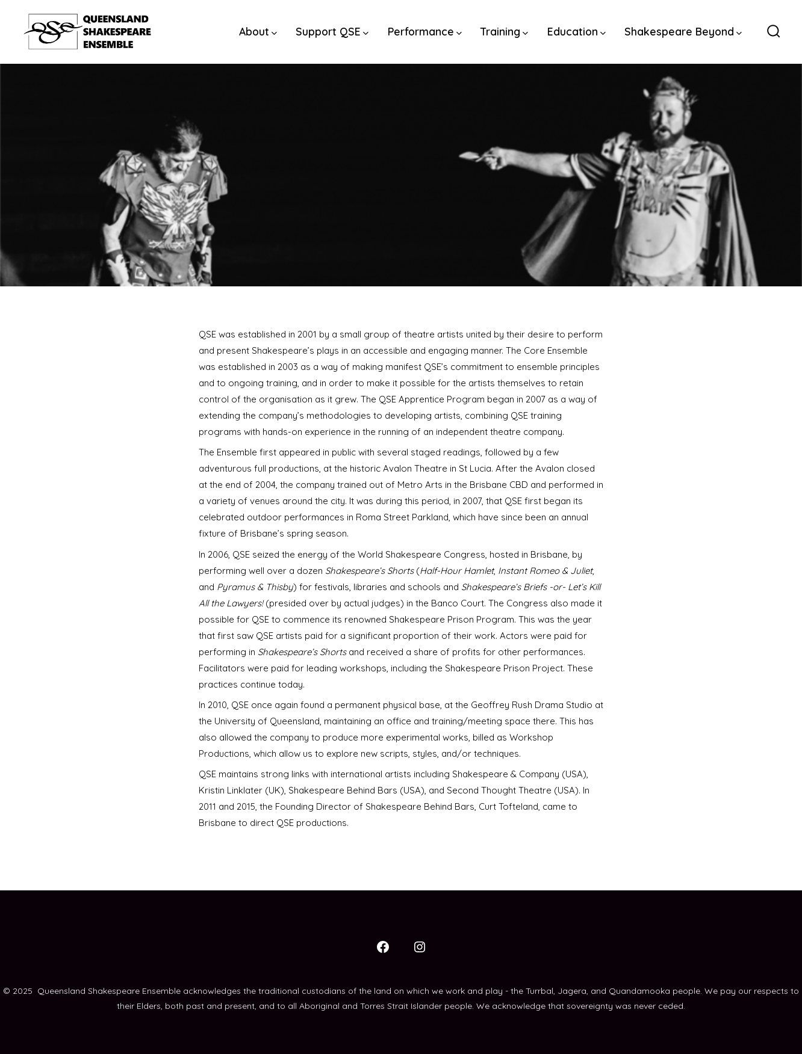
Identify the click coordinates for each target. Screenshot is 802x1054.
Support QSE (332, 31)
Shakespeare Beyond (683, 31)
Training (504, 31)
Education (576, 31)
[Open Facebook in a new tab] (383, 947)
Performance (425, 31)
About (258, 31)
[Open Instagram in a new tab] (420, 947)
